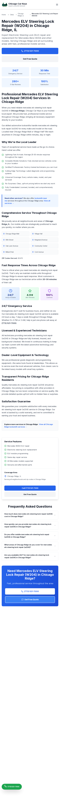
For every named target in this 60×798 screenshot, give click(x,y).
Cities (12, 15)
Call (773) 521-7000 (30, 488)
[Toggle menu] (57, 4)
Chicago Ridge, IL (21, 15)
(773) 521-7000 (30, 51)
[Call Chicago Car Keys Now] (12, 787)
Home (4, 15)
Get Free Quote (30, 59)
